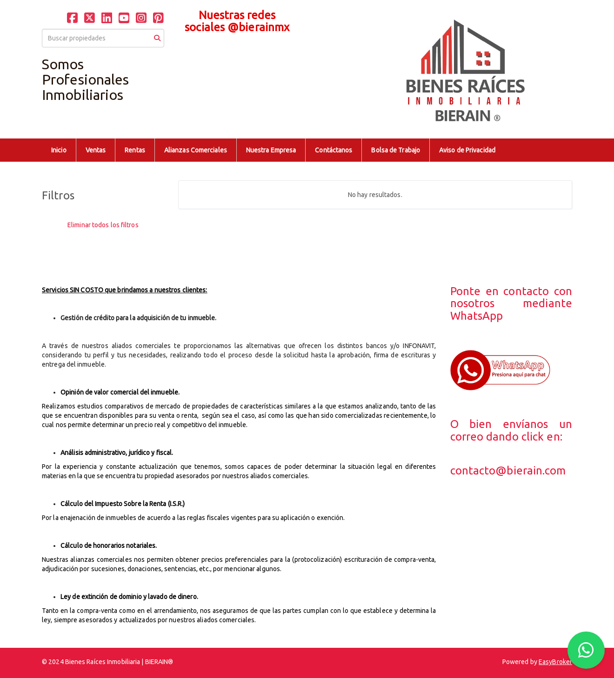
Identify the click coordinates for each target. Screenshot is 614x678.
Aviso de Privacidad (467, 150)
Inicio (59, 150)
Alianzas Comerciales (195, 150)
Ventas (96, 150)
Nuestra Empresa (271, 150)
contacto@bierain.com (508, 470)
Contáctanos (333, 150)
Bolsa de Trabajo (395, 150)
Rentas (135, 150)
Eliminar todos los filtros (103, 225)
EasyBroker (555, 661)
